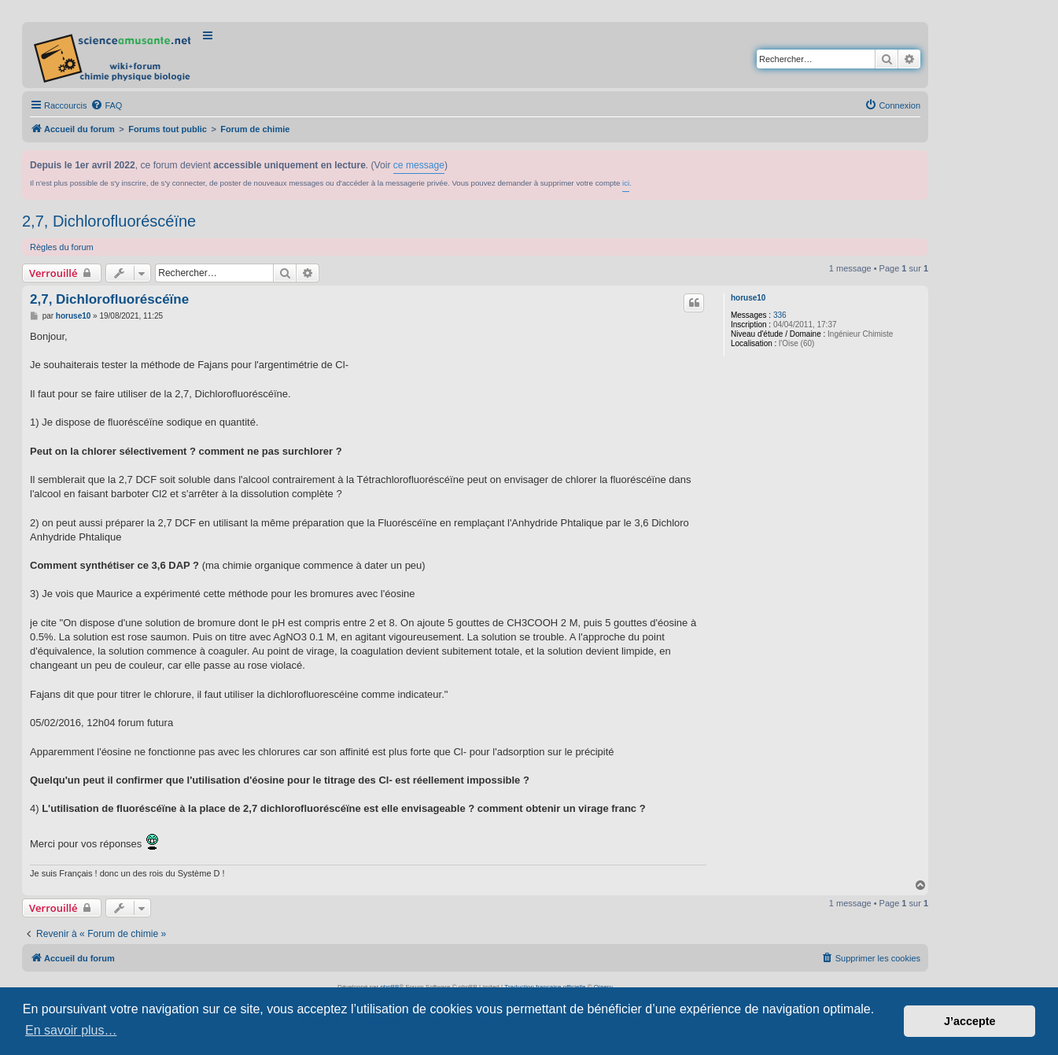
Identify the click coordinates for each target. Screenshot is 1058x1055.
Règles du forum (62, 247)
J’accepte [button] (970, 1021)
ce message (418, 165)
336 (780, 315)
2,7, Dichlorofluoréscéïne (109, 221)
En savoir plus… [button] (71, 1030)
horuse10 (748, 297)
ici (625, 183)
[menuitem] (106, 105)
